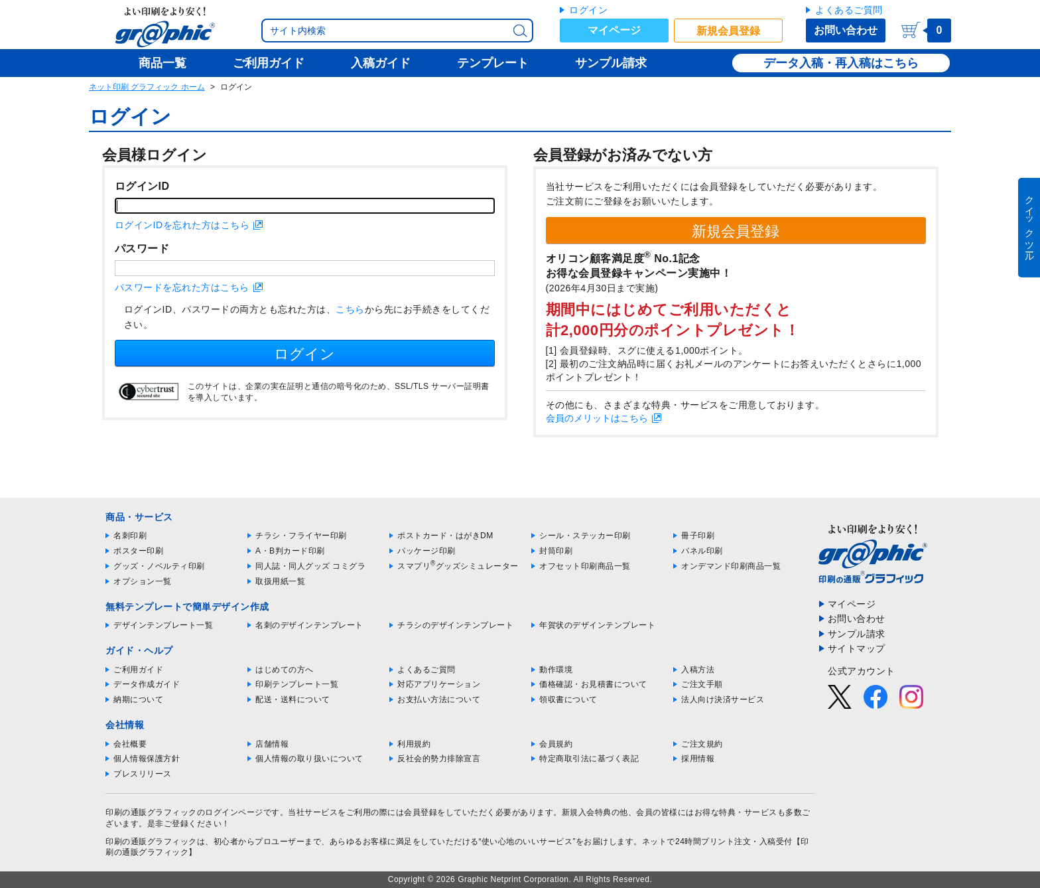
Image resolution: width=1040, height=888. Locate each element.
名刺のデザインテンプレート (309, 625)
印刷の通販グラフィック (151, 841)
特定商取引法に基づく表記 (589, 758)
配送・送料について (292, 699)
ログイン (588, 10)
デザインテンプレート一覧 (163, 625)
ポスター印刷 (138, 550)
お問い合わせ (846, 30)
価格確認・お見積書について (593, 684)
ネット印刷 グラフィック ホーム (147, 87)
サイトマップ (856, 648)
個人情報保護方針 (146, 758)
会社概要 (130, 744)
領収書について (568, 699)
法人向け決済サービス (722, 699)
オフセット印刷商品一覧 (585, 566)
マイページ (614, 30)
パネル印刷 (702, 550)
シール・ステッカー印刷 (585, 535)
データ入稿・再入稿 (817, 63)
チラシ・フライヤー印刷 (301, 535)
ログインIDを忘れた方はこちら (182, 225)
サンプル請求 (856, 634)
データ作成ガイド (146, 684)
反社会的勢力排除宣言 (438, 758)
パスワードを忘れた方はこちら (182, 287)
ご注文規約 (702, 744)
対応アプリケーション (438, 684)
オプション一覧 (142, 581)
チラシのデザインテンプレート (455, 625)
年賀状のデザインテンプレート (597, 625)
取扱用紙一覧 (280, 581)
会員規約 (555, 744)
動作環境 (555, 669)
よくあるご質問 (849, 10)
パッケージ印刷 (426, 550)
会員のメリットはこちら (597, 418)
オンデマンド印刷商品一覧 (731, 566)
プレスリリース (142, 773)
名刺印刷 (130, 535)
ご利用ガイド (138, 669)
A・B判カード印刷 (290, 550)
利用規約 (413, 744)
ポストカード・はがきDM (445, 535)
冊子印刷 (697, 535)
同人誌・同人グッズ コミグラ (310, 566)
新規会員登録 (728, 31)
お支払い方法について (438, 699)
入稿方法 (697, 669)
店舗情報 (272, 744)
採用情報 (697, 758)
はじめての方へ (284, 669)
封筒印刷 (555, 550)
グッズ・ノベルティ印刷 (159, 566)
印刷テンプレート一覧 (296, 684)
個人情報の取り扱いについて (309, 758)
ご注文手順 (702, 684)
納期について (138, 699)
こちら (350, 309)
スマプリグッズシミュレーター (458, 566)
